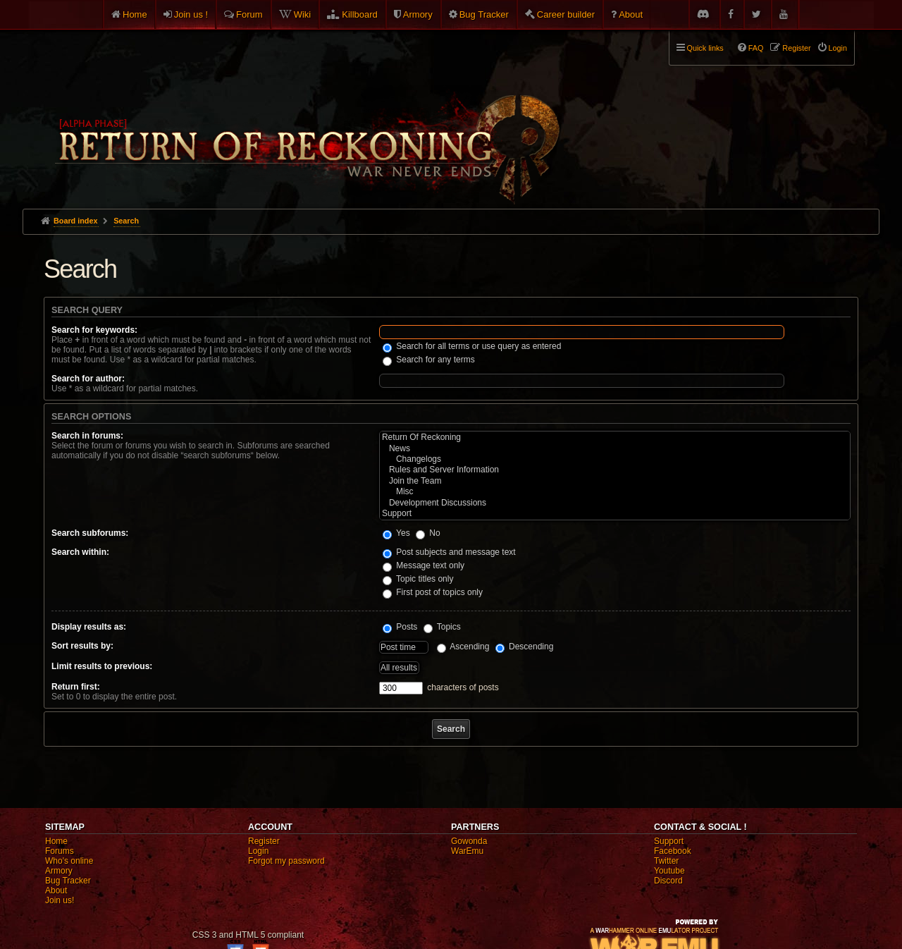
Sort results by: (82, 646)
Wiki (302, 14)
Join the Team (615, 481)
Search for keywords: (94, 330)
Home (135, 14)
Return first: (75, 687)
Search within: (80, 552)
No (428, 533)
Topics (442, 627)
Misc (615, 491)
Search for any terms (429, 360)
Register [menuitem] (796, 48)
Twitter (666, 861)
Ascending (463, 646)
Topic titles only (418, 579)
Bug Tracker (484, 14)
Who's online (69, 861)
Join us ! (191, 14)
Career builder (566, 14)
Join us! (59, 900)
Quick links (705, 48)
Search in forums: (87, 436)
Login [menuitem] (838, 48)
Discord (668, 881)
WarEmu (467, 851)
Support (615, 513)
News (615, 448)
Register (264, 841)
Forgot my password (286, 861)
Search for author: (88, 379)
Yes (396, 533)
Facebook (672, 851)
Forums (59, 851)
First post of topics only (433, 592)
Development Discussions (615, 503)
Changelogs (615, 459)
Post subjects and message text (449, 552)
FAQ (756, 48)
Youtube (669, 871)
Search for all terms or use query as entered (472, 346)
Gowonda (469, 841)
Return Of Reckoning (615, 437)
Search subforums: (89, 533)
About (631, 14)
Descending (524, 646)
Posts (400, 627)
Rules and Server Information (615, 470)
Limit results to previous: (101, 666)
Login (258, 851)
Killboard (360, 14)
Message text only (423, 565)
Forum (249, 14)
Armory (418, 14)
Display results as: (88, 627)
